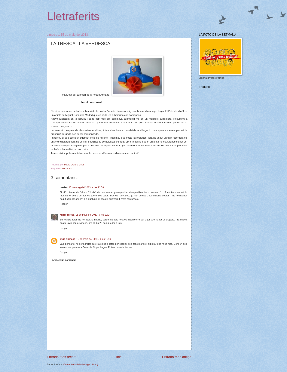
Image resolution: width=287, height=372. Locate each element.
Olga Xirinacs (67, 239)
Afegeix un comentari (64, 260)
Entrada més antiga (176, 357)
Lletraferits (73, 16)
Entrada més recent (61, 357)
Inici (119, 357)
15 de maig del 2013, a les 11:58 (86, 187)
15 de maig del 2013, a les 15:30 (93, 239)
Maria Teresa (67, 214)
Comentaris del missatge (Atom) (80, 364)
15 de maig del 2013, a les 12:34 (93, 214)
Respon (64, 203)
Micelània (67, 168)
